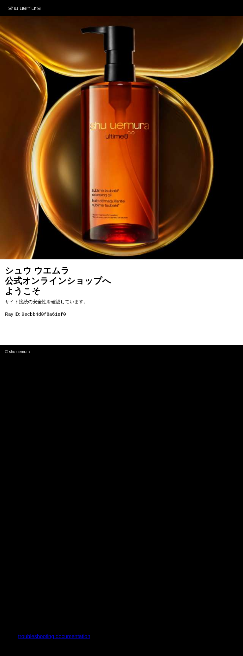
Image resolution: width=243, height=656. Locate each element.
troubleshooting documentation (54, 637)
